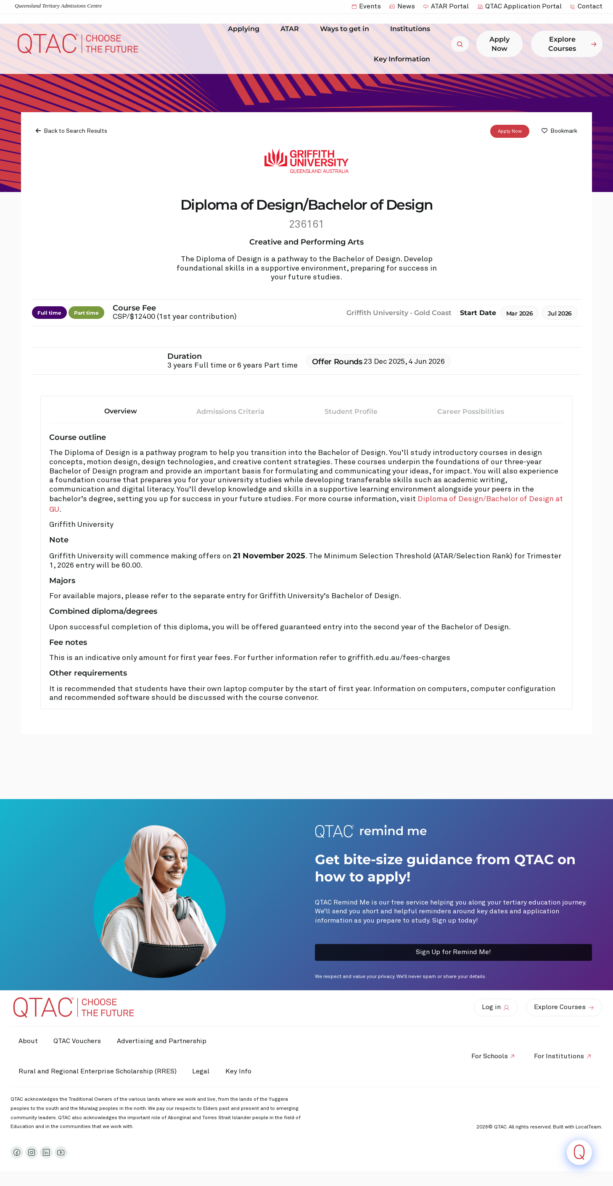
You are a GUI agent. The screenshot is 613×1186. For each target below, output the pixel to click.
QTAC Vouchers (79, 1041)
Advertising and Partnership (164, 1041)
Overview (120, 411)
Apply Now (510, 131)
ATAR (291, 29)
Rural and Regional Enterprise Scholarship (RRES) (98, 1071)
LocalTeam (588, 1127)
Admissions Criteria (230, 411)
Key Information (404, 59)
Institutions (412, 29)
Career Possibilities (470, 411)
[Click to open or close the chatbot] (579, 1152)
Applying (246, 29)
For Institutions (559, 1056)
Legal (202, 1071)
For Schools (488, 1056)
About (28, 1041)
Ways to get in (346, 29)
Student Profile (351, 411)
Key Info (243, 1072)
